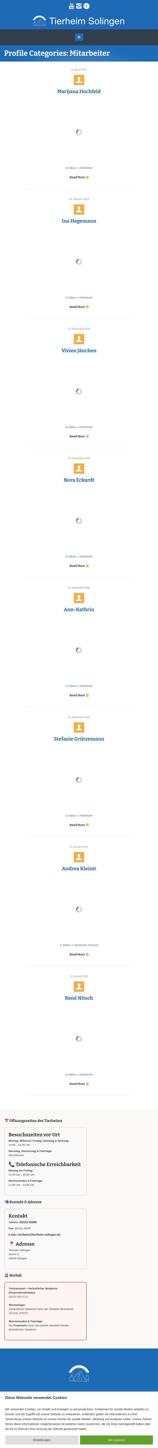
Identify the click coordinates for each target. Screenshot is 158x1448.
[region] (79, 1420)
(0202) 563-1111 (19, 1296)
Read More (79, 177)
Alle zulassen (116, 1440)
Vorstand (93, 945)
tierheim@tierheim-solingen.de (39, 1234)
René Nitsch (79, 998)
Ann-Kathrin (79, 609)
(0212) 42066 (28, 1222)
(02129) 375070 (18, 1313)
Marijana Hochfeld (79, 91)
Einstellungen (41, 1440)
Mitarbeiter (86, 168)
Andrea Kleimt (79, 869)
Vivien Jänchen (79, 350)
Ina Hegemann (79, 221)
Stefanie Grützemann (79, 739)
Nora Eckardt (79, 480)
